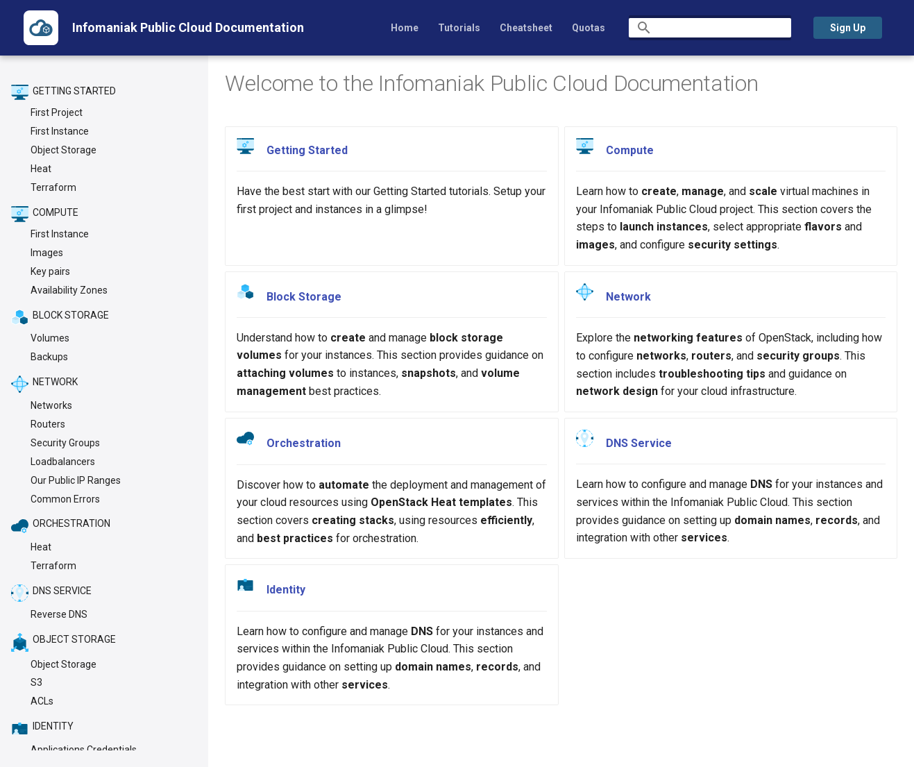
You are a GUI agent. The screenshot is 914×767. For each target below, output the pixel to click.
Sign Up (847, 27)
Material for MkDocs (129, 751)
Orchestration (303, 443)
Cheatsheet (526, 27)
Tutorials (459, 27)
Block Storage (303, 296)
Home (404, 27)
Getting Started (307, 150)
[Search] (710, 27)
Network (628, 296)
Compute (630, 150)
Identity (285, 589)
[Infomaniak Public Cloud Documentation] (41, 27)
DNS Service (639, 443)
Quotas (588, 27)
